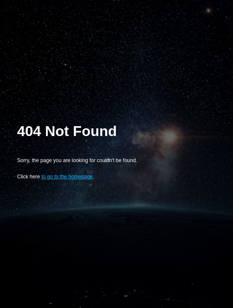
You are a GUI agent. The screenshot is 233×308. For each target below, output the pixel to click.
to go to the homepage (67, 177)
